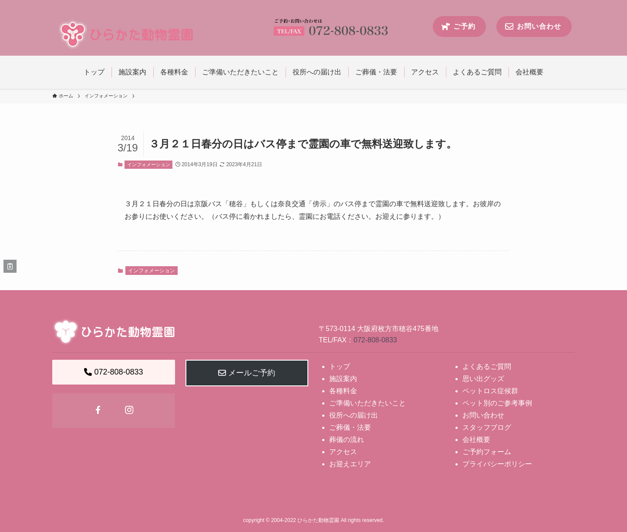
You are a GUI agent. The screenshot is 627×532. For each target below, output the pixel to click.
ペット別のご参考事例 (497, 403)
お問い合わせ (483, 415)
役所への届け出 (353, 415)
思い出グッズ (483, 378)
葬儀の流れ (346, 439)
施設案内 (343, 378)
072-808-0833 (375, 340)
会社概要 (476, 439)
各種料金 (343, 391)
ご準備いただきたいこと (367, 403)
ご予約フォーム (486, 451)
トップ (339, 366)
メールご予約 (246, 372)
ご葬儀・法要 (350, 427)
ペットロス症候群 (490, 391)
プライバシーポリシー (497, 464)
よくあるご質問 (486, 366)
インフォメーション (148, 164)
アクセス (343, 451)
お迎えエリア (350, 464)
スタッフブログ (486, 427)
